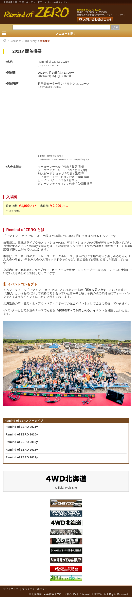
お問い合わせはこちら (95, 19)
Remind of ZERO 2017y (21, 457)
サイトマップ (10, 589)
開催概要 (45, 41)
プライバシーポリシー (34, 589)
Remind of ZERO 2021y (23, 41)
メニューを (66, 33)
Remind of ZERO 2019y (21, 442)
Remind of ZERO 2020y (21, 434)
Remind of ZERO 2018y (21, 449)
